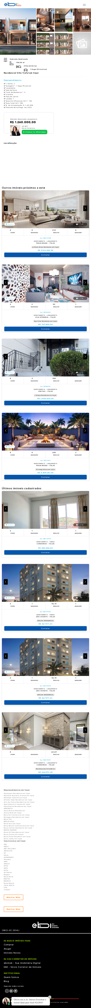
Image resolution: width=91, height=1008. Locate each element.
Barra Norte (8, 877)
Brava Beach (9, 883)
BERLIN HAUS (9, 821)
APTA (6, 866)
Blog (6, 981)
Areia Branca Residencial (14, 811)
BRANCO (7, 881)
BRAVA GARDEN (10, 830)
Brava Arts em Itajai (12, 823)
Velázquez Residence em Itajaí (17, 793)
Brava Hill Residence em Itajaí (16, 832)
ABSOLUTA (8, 851)
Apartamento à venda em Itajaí (17, 804)
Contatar (45, 255)
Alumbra (7, 859)
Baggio (7, 874)
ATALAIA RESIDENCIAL (45, 620)
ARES (6, 868)
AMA (6, 861)
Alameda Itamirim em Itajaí (15, 798)
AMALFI (7, 864)
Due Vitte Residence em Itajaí (45, 321)
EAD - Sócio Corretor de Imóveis (22, 967)
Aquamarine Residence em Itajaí (17, 806)
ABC (5, 844)
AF (5, 853)
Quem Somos (11, 977)
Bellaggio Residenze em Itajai (16, 817)
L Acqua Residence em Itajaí (45, 395)
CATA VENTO (9, 885)
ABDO (6, 846)
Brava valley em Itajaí (13, 839)
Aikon (6, 855)
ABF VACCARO (10, 849)
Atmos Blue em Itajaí (12, 813)
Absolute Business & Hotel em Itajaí (19, 795)
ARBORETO (8, 808)
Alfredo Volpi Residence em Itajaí (18, 800)
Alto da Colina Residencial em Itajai (19, 802)
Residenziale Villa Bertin (45, 769)
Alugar (7, 948)
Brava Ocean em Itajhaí (14, 834)
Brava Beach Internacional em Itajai (19, 826)
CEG (5, 887)
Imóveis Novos (12, 953)
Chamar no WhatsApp (34, 132)
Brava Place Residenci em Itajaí (17, 836)
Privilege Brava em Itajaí (45, 469)
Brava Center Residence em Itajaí (18, 828)
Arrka (6, 870)
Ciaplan (7, 890)
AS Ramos (8, 872)
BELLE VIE (8, 819)
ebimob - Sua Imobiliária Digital (22, 963)
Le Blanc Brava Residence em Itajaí (45, 247)
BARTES (7, 879)
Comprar (9, 944)
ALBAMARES (9, 857)
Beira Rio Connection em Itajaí (17, 815)
